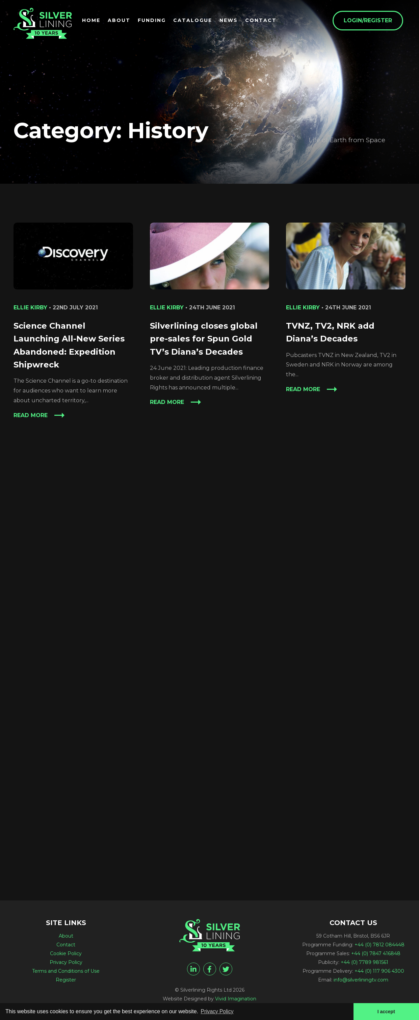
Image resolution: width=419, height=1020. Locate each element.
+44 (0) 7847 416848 (375, 953)
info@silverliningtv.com (361, 980)
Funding (154, 20)
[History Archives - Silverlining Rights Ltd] (44, 24)
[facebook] (209, 969)
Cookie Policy (66, 953)
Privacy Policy (66, 962)
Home (93, 20)
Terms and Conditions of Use (66, 971)
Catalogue (195, 20)
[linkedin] (193, 969)
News (231, 20)
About (121, 20)
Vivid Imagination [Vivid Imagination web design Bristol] (235, 999)
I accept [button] (386, 1011)
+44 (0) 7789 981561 (364, 962)
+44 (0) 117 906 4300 (379, 971)
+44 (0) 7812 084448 (379, 945)
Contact (263, 20)
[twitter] (225, 969)
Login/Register (370, 21)
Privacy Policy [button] (218, 1011)
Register (66, 980)
